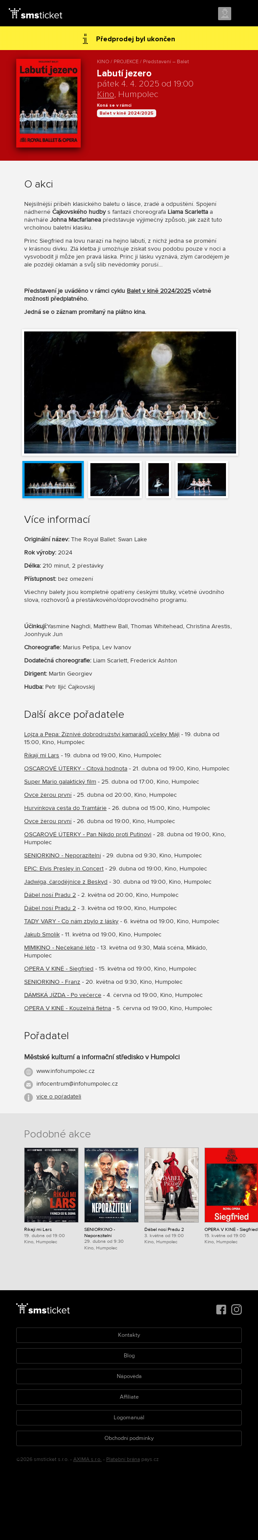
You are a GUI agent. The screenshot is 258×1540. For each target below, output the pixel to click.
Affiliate (129, 1396)
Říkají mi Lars (41, 755)
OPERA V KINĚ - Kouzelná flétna (67, 1008)
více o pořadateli (58, 1096)
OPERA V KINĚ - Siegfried (58, 968)
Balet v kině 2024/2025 (127, 113)
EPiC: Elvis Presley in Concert (64, 868)
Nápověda (129, 1376)
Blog (129, 1355)
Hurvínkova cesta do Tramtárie (65, 808)
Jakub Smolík (42, 934)
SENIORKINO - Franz (52, 982)
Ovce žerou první (48, 795)
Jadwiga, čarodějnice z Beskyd (66, 881)
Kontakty (129, 1335)
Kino (105, 94)
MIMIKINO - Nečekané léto (59, 947)
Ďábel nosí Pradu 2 (50, 895)
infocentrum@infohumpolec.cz (77, 1083)
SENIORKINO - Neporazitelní (62, 855)
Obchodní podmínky (129, 1438)
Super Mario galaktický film (60, 781)
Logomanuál (129, 1417)
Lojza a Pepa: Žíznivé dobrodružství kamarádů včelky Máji (101, 734)
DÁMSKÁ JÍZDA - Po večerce (62, 995)
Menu (243, 14)
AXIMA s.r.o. (87, 1459)
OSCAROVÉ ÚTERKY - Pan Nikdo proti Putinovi (87, 834)
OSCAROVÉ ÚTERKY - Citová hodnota (75, 768)
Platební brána (123, 1459)
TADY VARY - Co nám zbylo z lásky (71, 921)
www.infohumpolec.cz (65, 1071)
